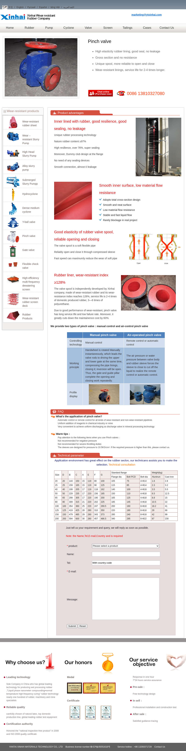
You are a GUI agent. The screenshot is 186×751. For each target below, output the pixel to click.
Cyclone (68, 27)
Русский (31, 7)
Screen (108, 27)
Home (10, 27)
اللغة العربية (68, 7)
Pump (49, 27)
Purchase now (100, 93)
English (20, 7)
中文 (11, 7)
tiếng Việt (55, 7)
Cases (147, 27)
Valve (88, 27)
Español (43, 7)
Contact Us (166, 27)
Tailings (127, 27)
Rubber (29, 27)
